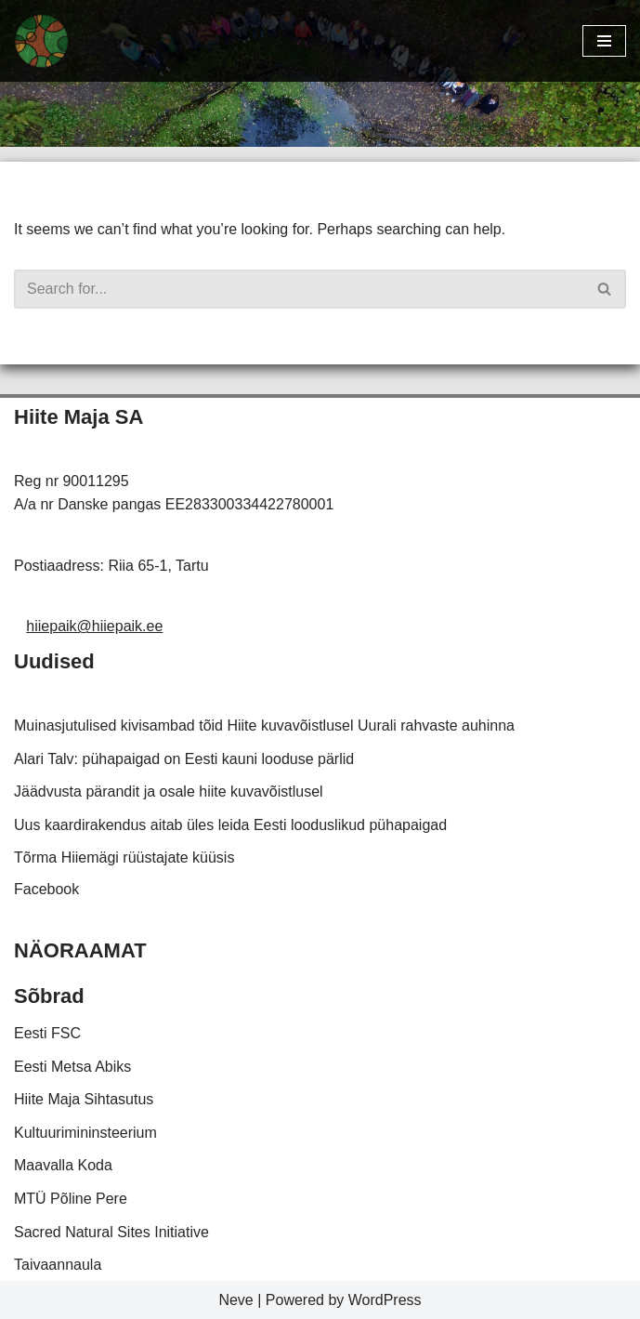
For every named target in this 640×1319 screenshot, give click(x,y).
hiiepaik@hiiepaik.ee (94, 626)
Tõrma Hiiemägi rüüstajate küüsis (124, 857)
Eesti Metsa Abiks (72, 1067)
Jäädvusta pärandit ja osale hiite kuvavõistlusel (168, 791)
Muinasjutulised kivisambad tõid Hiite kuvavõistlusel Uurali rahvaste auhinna (264, 725)
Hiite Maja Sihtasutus (83, 1099)
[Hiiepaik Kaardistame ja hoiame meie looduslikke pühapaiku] (42, 41)
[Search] (299, 289)
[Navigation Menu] (604, 41)
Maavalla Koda (63, 1165)
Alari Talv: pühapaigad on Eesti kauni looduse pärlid (184, 759)
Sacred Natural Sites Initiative (111, 1232)
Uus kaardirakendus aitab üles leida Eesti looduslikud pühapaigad (230, 825)
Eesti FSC (47, 1033)
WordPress (385, 1300)
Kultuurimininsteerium (85, 1133)
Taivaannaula (57, 1265)
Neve (235, 1300)
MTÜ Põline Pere (70, 1199)
